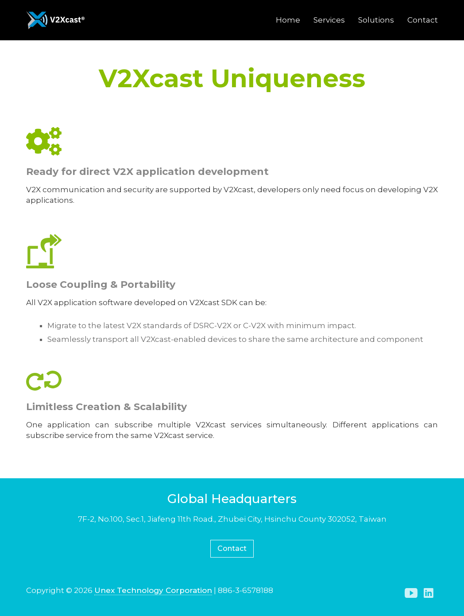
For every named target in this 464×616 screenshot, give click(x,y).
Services (329, 19)
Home (288, 19)
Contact (422, 19)
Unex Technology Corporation (153, 590)
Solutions (376, 19)
